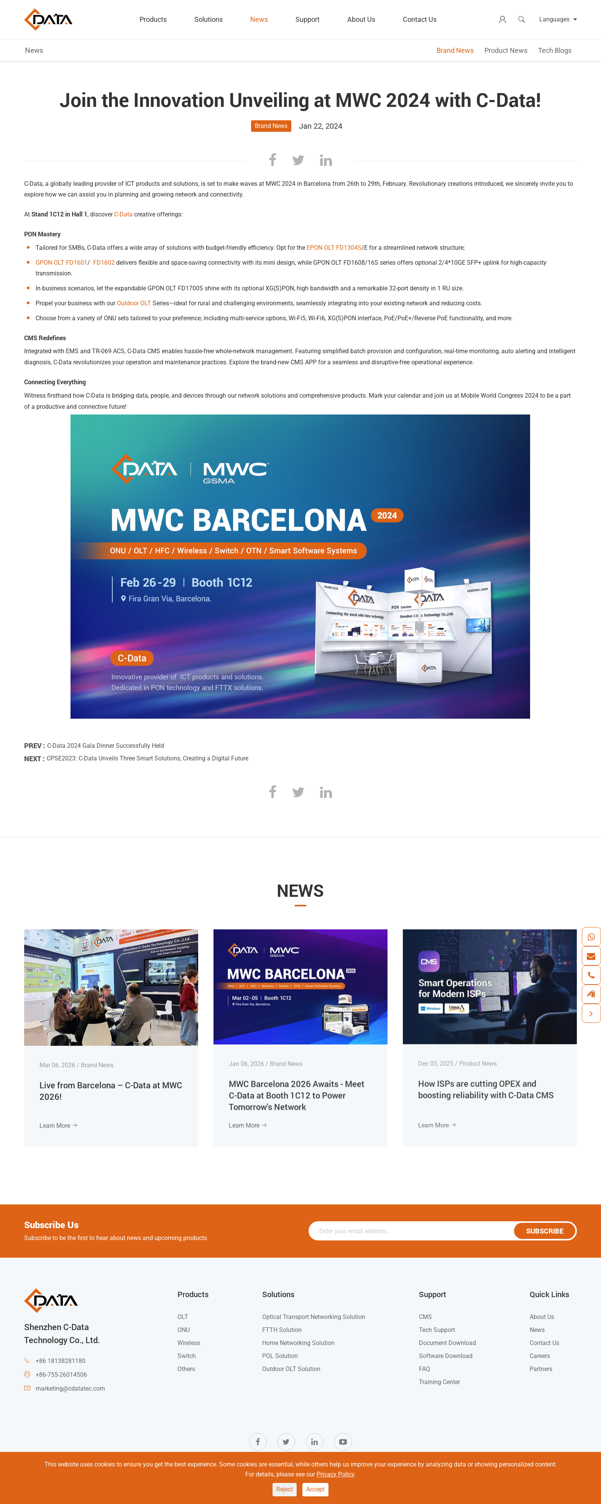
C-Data (123, 214)
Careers (540, 1356)
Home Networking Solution (298, 1343)
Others (186, 1369)
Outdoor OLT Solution (291, 1369)
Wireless (188, 1343)
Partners (541, 1369)
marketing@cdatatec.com (70, 1388)
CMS (425, 1317)
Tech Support (437, 1330)
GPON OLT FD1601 (61, 262)
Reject (284, 1489)
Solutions (208, 19)
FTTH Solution (282, 1330)
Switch (186, 1356)
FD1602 (104, 262)
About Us (361, 19)
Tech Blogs (554, 50)
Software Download (446, 1356)
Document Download (447, 1343)
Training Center (439, 1382)
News (259, 19)
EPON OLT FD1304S (334, 247)
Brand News (455, 50)
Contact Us (420, 19)
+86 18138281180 (60, 1361)
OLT (182, 1317)
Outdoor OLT (134, 303)
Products (153, 19)
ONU (183, 1330)
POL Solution (280, 1356)
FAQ (424, 1369)
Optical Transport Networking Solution (313, 1317)
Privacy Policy (335, 1474)
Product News (505, 50)
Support (308, 19)
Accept (315, 1489)
